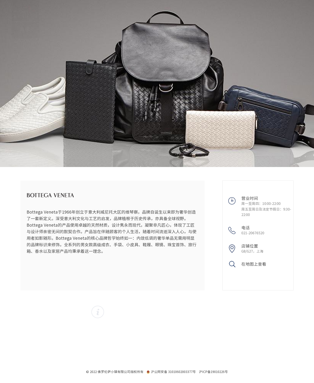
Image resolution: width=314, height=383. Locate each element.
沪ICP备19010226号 (213, 371)
